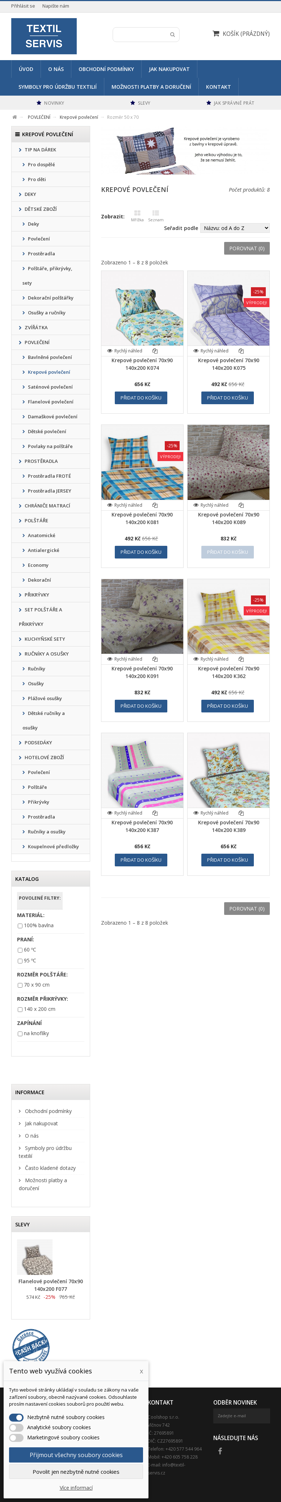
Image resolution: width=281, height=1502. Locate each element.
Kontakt (218, 86)
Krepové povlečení (48, 372)
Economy (38, 565)
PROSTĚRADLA (41, 461)
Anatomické (41, 535)
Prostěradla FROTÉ (49, 476)
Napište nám (55, 6)
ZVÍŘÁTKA (36, 327)
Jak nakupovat (169, 69)
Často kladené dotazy (50, 1167)
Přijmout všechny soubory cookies (76, 1455)
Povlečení (38, 238)
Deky (33, 224)
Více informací (76, 1487)
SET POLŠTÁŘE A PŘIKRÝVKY (40, 616)
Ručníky (36, 668)
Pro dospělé (41, 164)
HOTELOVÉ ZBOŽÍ (44, 757)
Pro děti (36, 179)
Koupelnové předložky (53, 846)
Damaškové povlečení (52, 416)
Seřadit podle (181, 228)
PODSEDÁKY (38, 742)
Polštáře (37, 787)
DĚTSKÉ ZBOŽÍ (40, 209)
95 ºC (30, 960)
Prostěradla (41, 253)
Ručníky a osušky (46, 831)
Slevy (22, 1224)
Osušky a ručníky (46, 312)
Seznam (156, 216)
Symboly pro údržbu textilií (57, 86)
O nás (56, 69)
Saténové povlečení (50, 387)
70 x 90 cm (37, 984)
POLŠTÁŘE (36, 520)
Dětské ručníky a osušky (43, 720)
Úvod (26, 69)
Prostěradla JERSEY (49, 491)
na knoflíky (36, 1033)
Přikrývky (38, 802)
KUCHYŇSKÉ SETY (44, 639)
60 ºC (30, 949)
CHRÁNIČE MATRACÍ (47, 505)
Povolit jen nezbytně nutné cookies (76, 1471)
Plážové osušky (44, 698)
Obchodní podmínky (106, 69)
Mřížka (137, 216)
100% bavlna (39, 925)
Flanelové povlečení (50, 401)
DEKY (30, 194)
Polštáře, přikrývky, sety (47, 275)
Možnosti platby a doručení (151, 86)
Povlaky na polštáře (50, 446)
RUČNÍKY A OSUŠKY (46, 653)
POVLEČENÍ (37, 342)
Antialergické (43, 550)
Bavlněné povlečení (49, 357)
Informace (30, 1092)
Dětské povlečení (46, 431)
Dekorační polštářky (50, 297)
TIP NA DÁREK (40, 149)
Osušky (35, 683)
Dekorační (39, 580)
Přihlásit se (23, 6)
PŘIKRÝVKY (36, 594)
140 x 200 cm (39, 1008)
